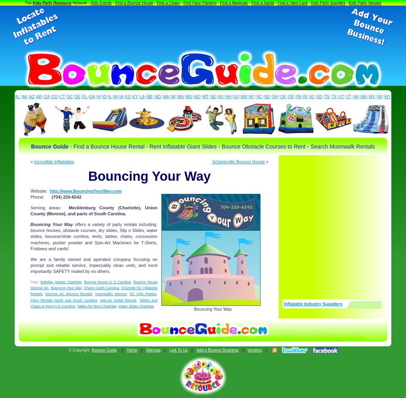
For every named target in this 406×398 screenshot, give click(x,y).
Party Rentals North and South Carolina (64, 300)
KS (127, 97)
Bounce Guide (104, 350)
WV (372, 97)
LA (142, 97)
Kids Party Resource (52, 3)
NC (259, 97)
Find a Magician (234, 3)
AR (39, 97)
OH (275, 97)
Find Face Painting (200, 3)
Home (132, 350)
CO (54, 97)
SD (319, 97)
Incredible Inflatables (54, 161)
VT (348, 97)
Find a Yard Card (292, 3)
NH (228, 97)
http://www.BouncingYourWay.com (86, 191)
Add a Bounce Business (218, 350)
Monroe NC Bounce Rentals (69, 294)
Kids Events (101, 3)
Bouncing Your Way (66, 288)
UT (341, 97)
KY (135, 97)
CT (62, 97)
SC (311, 97)
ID (105, 97)
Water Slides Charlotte (136, 306)
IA (121, 97)
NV (221, 97)
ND (267, 97)
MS (189, 97)
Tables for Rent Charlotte (97, 306)
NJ (236, 97)
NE (213, 97)
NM (244, 97)
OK (283, 97)
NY (251, 97)
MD (158, 97)
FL (84, 97)
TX (334, 97)
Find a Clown (168, 3)
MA (166, 97)
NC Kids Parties (143, 294)
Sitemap (153, 350)
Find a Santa (262, 3)
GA (92, 97)
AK (24, 97)
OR (291, 97)
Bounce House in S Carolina (107, 282)
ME (150, 97)
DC (70, 97)
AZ (31, 97)
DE (77, 97)
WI (379, 97)
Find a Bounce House (134, 3)
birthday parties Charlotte (60, 282)
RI (305, 97)
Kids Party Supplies (328, 3)
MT (205, 97)
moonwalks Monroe (111, 294)
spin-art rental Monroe (118, 300)
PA (298, 97)
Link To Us (178, 350)
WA (363, 97)
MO (197, 97)
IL (110, 97)
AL (17, 97)
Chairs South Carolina (101, 288)
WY (387, 97)
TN (326, 97)
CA (47, 97)
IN (115, 97)
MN (181, 97)
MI (173, 97)
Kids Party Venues (365, 3)
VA (355, 97)
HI (99, 97)
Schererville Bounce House (238, 161)
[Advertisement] (203, 27)
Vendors (254, 350)
